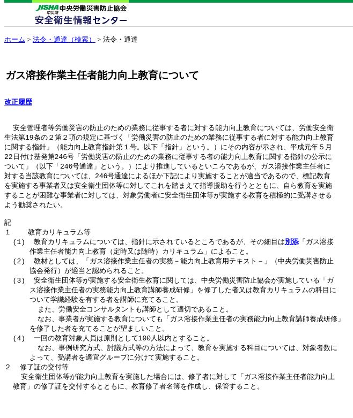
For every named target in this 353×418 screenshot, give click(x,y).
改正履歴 (18, 102)
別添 (292, 253)
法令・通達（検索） (64, 39)
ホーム (14, 39)
